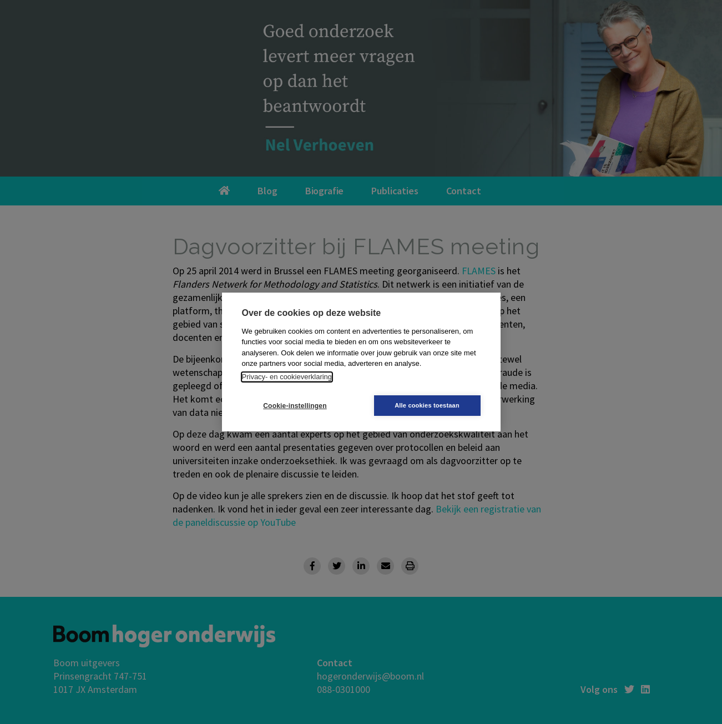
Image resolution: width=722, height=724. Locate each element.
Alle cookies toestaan (427, 405)
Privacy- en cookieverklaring (287, 377)
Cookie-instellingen (294, 406)
